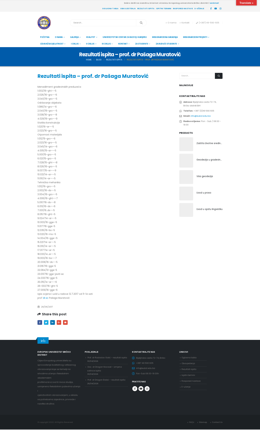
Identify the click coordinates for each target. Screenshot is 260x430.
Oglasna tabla (110, 8)
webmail (214, 3)
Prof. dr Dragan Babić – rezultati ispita (108, 386)
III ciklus (106, 43)
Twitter (46, 322)
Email (66, 322)
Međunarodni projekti (195, 37)
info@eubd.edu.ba (201, 117)
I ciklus (75, 43)
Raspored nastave (183, 8)
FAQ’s (191, 422)
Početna (44, 37)
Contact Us (217, 422)
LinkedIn (53, 322)
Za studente (141, 43)
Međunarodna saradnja (165, 37)
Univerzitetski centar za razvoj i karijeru (125, 37)
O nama (171, 22)
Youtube (140, 390)
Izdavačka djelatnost (51, 43)
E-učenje (199, 8)
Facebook (39, 322)
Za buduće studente (166, 43)
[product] (186, 147)
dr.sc (45, 298)
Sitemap (203, 422)
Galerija (74, 37)
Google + (60, 322)
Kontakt (184, 22)
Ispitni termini (163, 8)
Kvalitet (90, 37)
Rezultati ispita (145, 8)
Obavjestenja (128, 8)
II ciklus (90, 43)
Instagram (147, 390)
